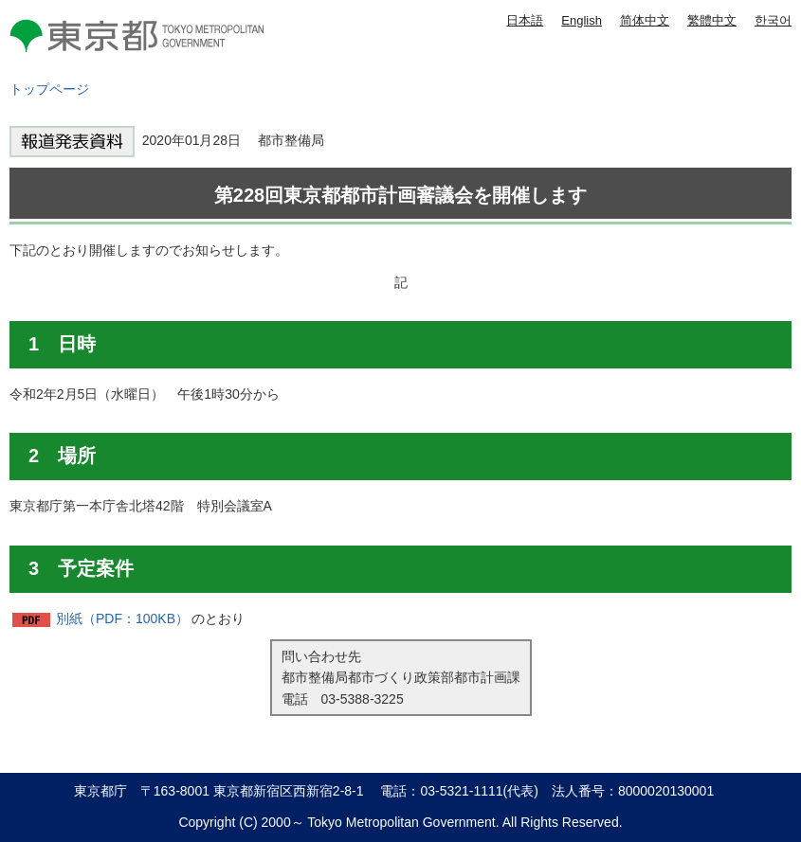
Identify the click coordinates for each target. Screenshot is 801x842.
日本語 (524, 20)
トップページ (49, 89)
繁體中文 (712, 20)
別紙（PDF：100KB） (122, 618)
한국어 (773, 20)
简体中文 (644, 20)
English (581, 20)
